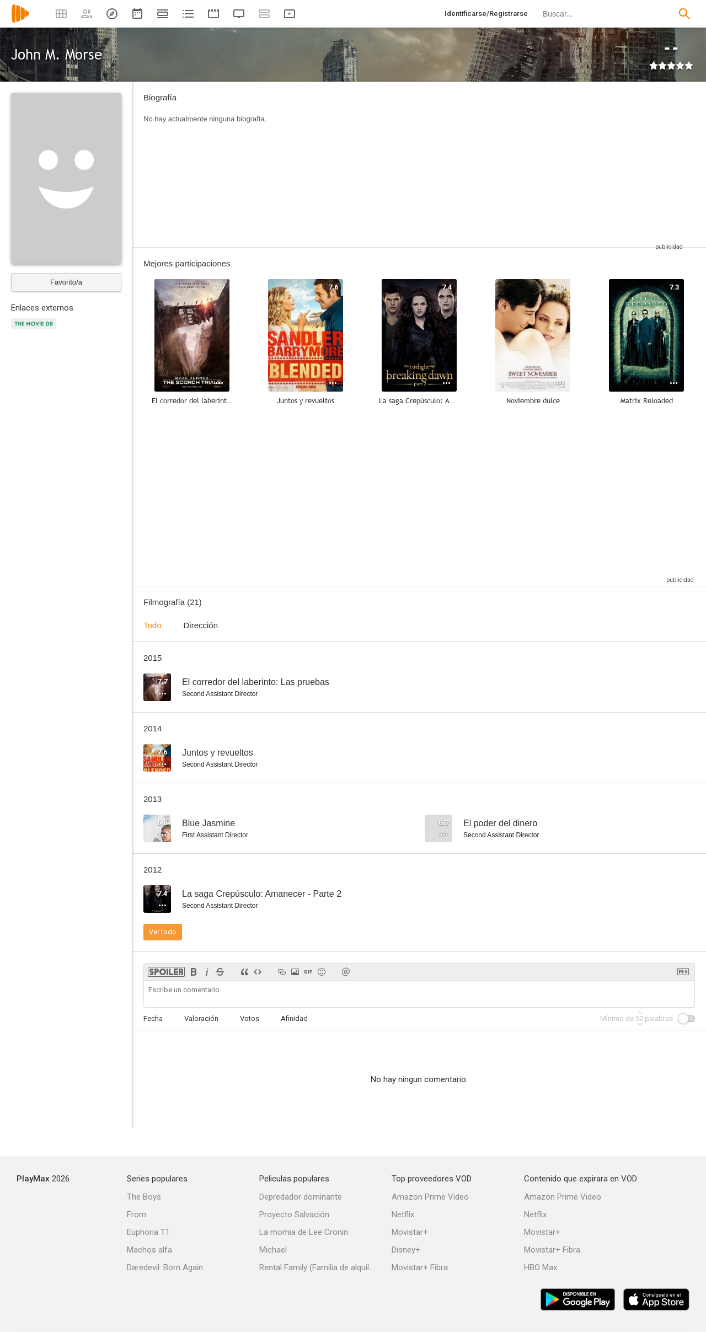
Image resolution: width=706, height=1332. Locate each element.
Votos (249, 1018)
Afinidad (294, 1018)
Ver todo (162, 932)
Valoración (201, 1018)
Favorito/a (66, 282)
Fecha (153, 1018)
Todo (152, 625)
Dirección (201, 625)
